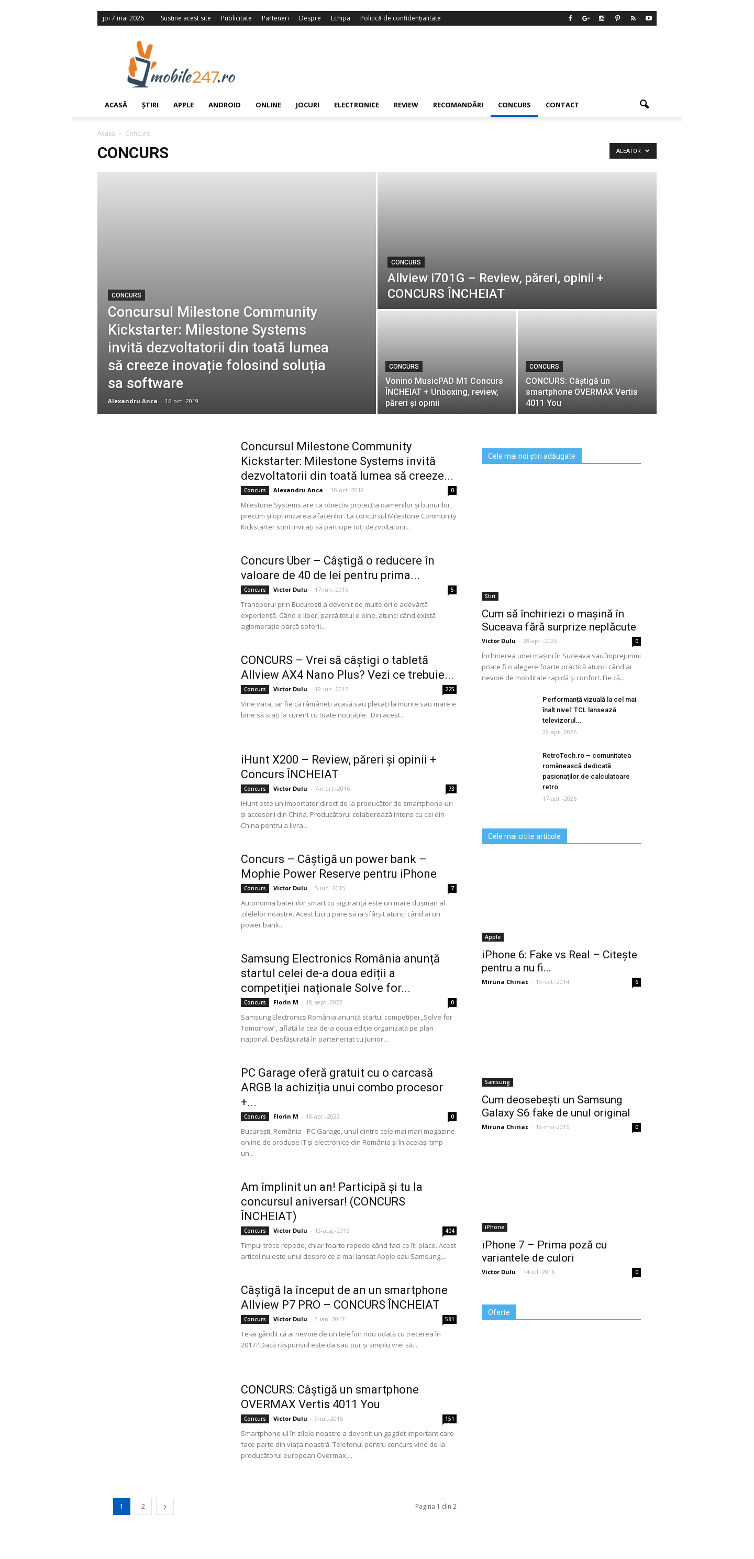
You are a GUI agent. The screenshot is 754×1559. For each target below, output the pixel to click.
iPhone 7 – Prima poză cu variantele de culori (544, 1251)
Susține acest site (186, 18)
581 (449, 1319)
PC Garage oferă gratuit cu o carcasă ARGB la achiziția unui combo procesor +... (342, 1087)
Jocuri (307, 104)
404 (449, 1230)
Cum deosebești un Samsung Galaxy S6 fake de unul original (556, 1106)
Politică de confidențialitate (400, 18)
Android (224, 104)
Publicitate (236, 18)
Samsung (497, 1082)
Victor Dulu (290, 589)
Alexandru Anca (133, 401)
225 (449, 689)
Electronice (356, 104)
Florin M (285, 1002)
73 (451, 788)
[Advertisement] (462, 63)
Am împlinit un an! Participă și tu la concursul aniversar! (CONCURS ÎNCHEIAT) (332, 1201)
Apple (183, 104)
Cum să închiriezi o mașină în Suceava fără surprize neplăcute (559, 620)
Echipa (340, 18)
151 (449, 1418)
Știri (150, 104)
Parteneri (275, 18)
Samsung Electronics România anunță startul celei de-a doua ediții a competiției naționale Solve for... (340, 973)
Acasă (116, 104)
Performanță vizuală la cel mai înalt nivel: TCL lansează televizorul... (589, 709)
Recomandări (458, 104)
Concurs (514, 104)
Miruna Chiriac (505, 982)
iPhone (494, 1227)
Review (406, 104)
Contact (562, 104)
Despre (310, 18)
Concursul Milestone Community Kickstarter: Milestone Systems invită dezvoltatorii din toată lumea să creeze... (347, 461)
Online (268, 104)
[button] (644, 104)
